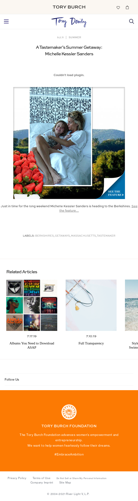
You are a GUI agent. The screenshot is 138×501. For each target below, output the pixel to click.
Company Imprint (41, 482)
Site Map (65, 482)
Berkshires (44, 236)
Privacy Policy (17, 478)
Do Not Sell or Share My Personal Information (82, 478)
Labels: (29, 236)
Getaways (62, 236)
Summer (75, 37)
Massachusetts (83, 236)
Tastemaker (106, 236)
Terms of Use (41, 478)
